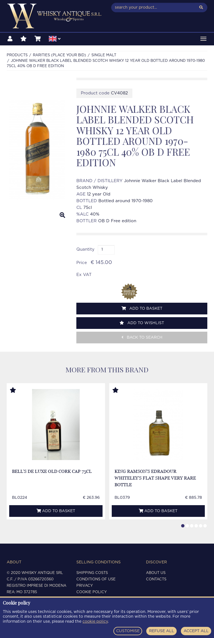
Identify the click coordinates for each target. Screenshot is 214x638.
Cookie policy (91, 592)
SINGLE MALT (103, 55)
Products (17, 55)
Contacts (156, 579)
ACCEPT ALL (196, 631)
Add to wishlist (142, 323)
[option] (37, 150)
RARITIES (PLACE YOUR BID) (59, 55)
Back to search (141, 337)
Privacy (84, 586)
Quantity (85, 249)
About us (156, 573)
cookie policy (95, 622)
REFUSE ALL (161, 631)
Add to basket (141, 308)
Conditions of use (96, 579)
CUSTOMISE (128, 631)
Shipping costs (92, 573)
